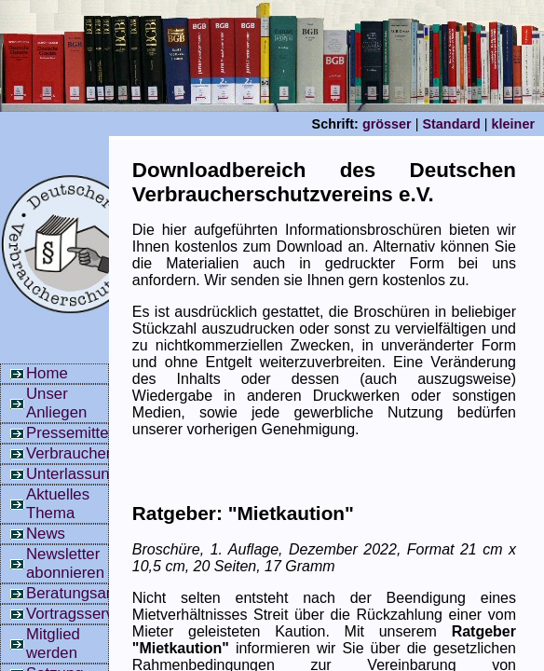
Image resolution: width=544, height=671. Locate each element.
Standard (451, 123)
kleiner (513, 123)
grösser (387, 123)
